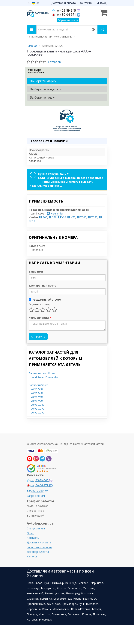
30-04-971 (64, 15)
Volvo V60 (37, 397)
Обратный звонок (68, 20)
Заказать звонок (37, 490)
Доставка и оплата (63, 3)
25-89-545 (64, 10)
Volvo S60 (37, 389)
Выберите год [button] (42, 97)
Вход (101, 3)
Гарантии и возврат (39, 547)
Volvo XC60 (37, 404)
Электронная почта (42, 285)
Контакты (85, 3)
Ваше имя (36, 271)
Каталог (32, 556)
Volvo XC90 (37, 412)
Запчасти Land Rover (42, 373)
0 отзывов (54, 62)
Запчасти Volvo (38, 385)
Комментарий (40, 317)
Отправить (38, 336)
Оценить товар (39, 304)
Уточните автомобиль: (36, 71)
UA (35, 3)
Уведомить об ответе (45, 299)
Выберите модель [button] (45, 89)
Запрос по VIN (36, 495)
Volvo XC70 (37, 408)
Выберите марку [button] (44, 81)
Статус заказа (36, 528)
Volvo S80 (37, 393)
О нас (30, 533)
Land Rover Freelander (44, 377)
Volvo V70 (37, 400)
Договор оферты (38, 552)
